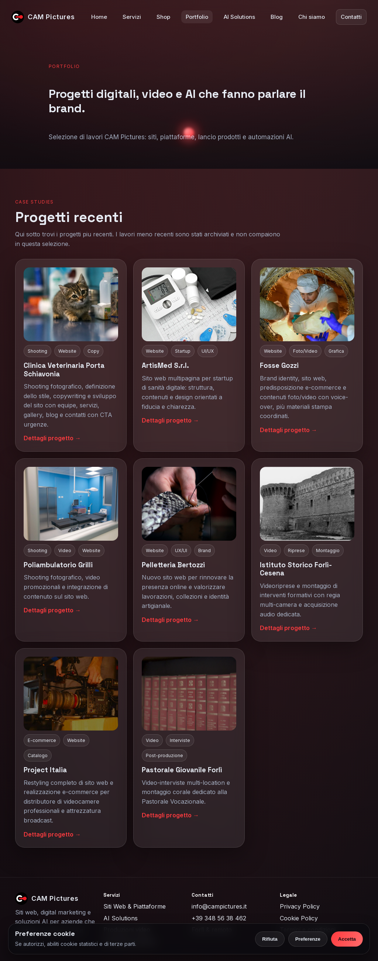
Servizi (132, 16)
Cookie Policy (299, 918)
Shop (163, 16)
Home (99, 16)
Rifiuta (269, 939)
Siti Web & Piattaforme (134, 906)
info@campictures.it (219, 906)
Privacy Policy (300, 906)
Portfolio (197, 16)
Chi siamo (311, 16)
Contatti (351, 16)
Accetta (347, 939)
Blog (277, 16)
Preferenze (307, 939)
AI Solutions (239, 16)
